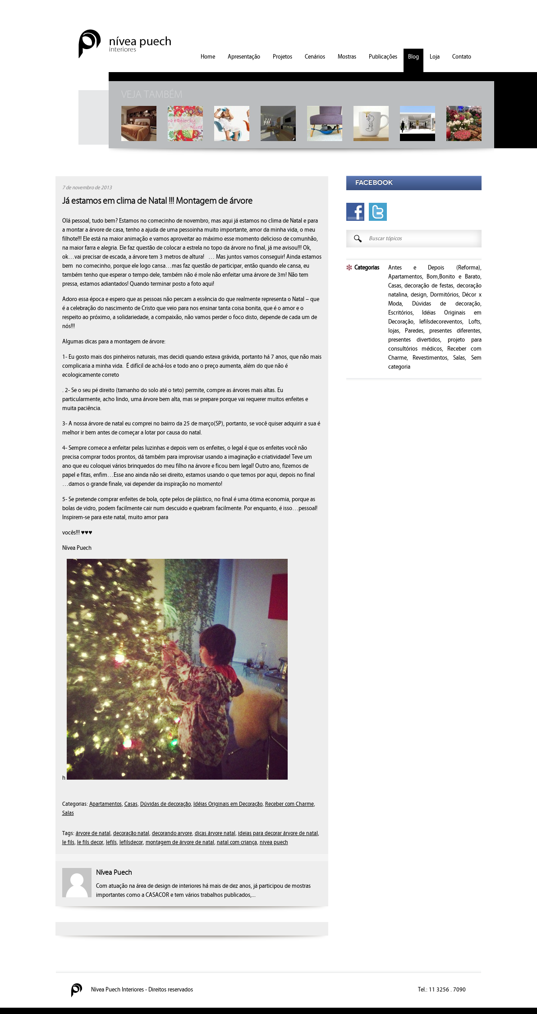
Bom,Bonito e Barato (453, 276)
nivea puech (274, 842)
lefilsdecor (131, 842)
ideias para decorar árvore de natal (278, 833)
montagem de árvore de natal (180, 842)
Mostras (347, 56)
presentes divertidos (414, 339)
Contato (461, 56)
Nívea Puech (114, 872)
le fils (68, 842)
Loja (435, 56)
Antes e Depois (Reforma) (434, 267)
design (419, 294)
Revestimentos (430, 357)
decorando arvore (172, 833)
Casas (131, 804)
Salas (68, 813)
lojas (393, 330)
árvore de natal (93, 833)
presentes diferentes (454, 330)
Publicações (383, 56)
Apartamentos (105, 804)
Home (208, 56)
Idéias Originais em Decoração (227, 804)
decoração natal (131, 833)
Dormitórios (444, 294)
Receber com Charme (289, 804)
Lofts (474, 321)
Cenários (315, 56)
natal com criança (237, 842)
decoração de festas (428, 285)
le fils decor (90, 842)
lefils (111, 842)
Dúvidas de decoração (165, 804)
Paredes (414, 330)
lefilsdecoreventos (440, 321)
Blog (413, 56)
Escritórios (400, 312)
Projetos (282, 56)
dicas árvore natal (215, 833)
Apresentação (244, 56)
